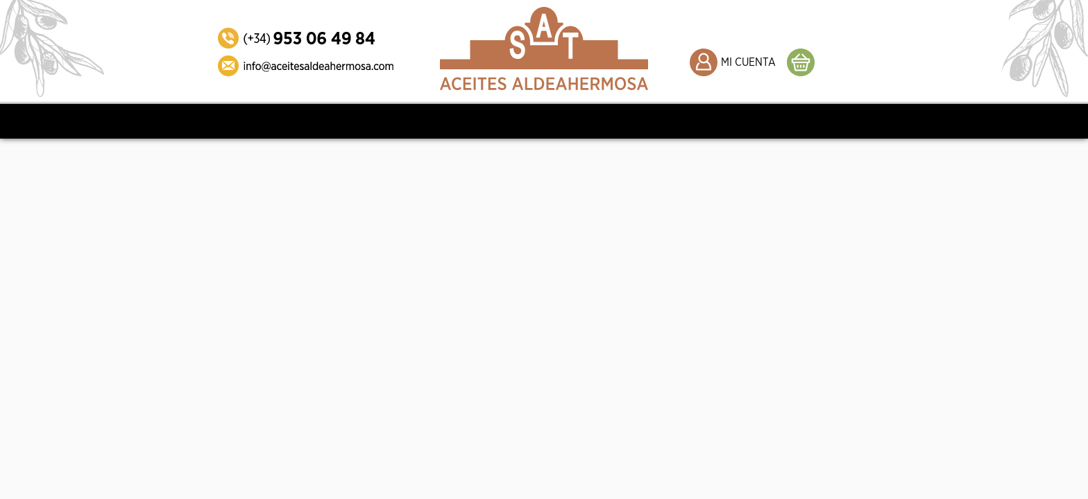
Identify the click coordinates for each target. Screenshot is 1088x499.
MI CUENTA (748, 62)
